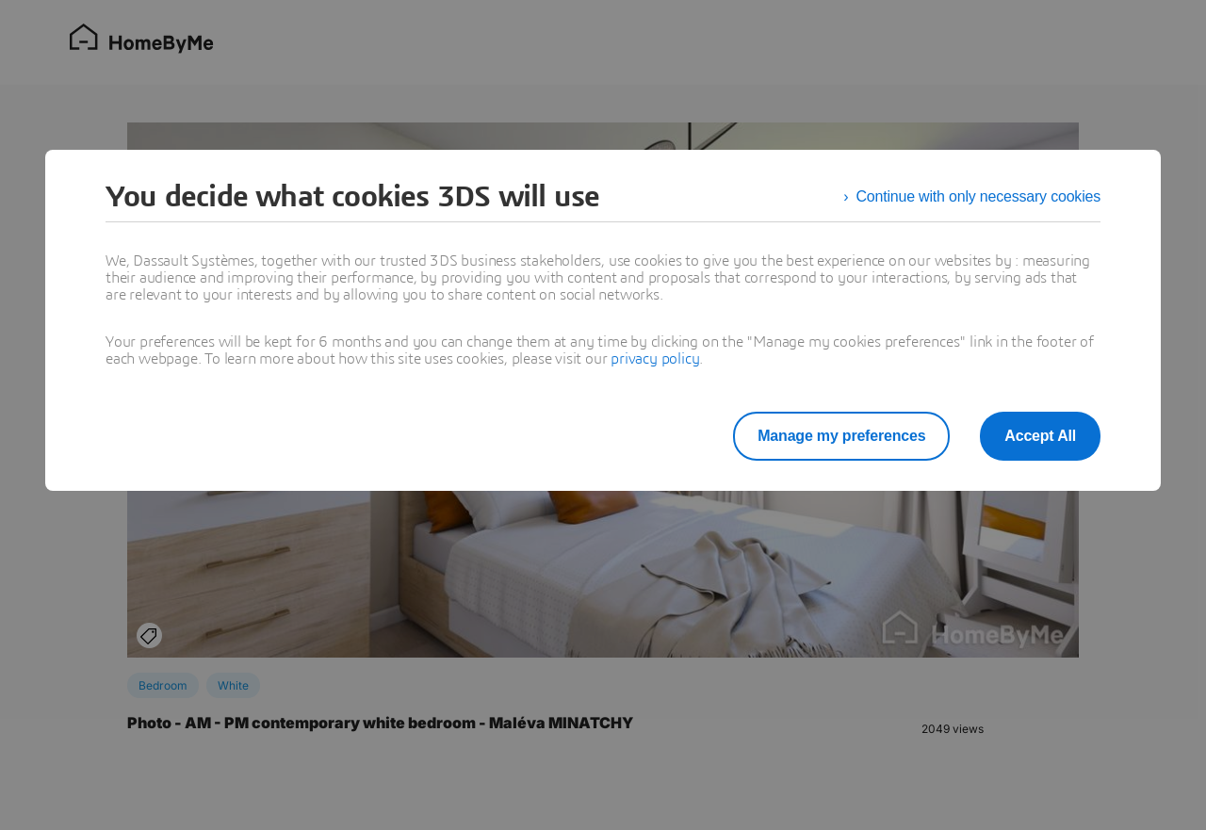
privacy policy (655, 358)
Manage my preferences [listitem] (841, 436)
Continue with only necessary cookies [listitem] (978, 196)
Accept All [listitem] (1040, 436)
